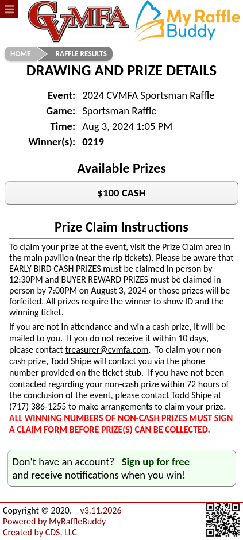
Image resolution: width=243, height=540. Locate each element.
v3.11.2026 (100, 510)
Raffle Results (81, 54)
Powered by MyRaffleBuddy (54, 521)
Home (20, 54)
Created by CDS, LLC (40, 532)
